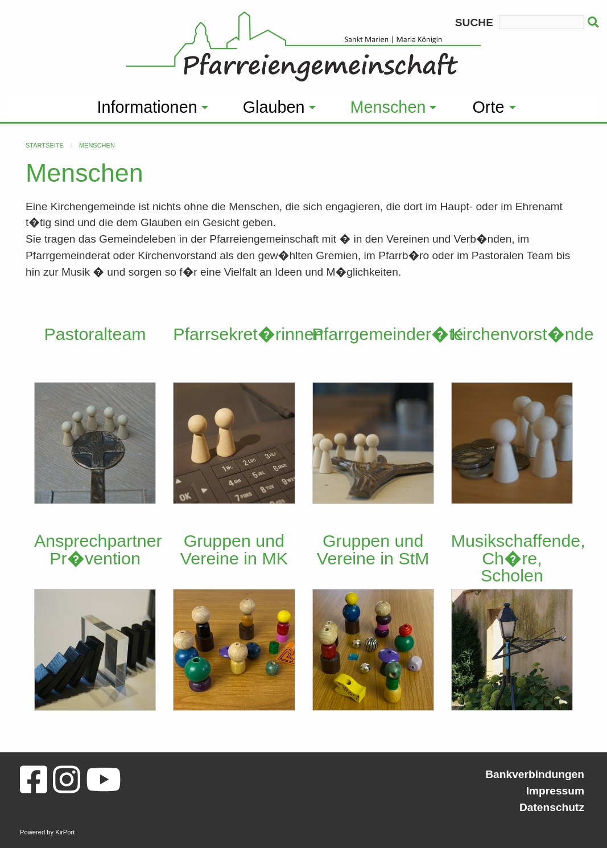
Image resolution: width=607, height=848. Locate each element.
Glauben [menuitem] (274, 107)
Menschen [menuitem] (388, 107)
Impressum (555, 791)
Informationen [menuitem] (147, 107)
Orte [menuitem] (488, 107)
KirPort (65, 832)
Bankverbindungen (534, 774)
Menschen (97, 145)
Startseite (45, 145)
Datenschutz (551, 807)
